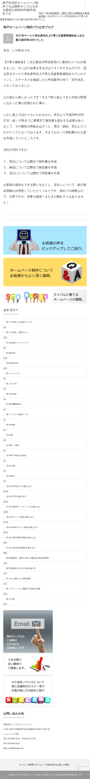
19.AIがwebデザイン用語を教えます (22, 527)
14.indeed (10, 476)
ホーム (22, 765)
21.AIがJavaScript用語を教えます (21, 548)
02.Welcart (10, 353)
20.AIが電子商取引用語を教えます (21, 537)
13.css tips (10, 466)
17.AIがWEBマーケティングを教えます (23, 507)
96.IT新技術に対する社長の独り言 (21, 568)
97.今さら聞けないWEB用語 (18, 578)
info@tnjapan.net (15, 748)
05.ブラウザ (11, 384)
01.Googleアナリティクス (17, 343)
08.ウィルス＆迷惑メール (17, 414)
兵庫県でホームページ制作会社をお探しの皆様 (48, 765)
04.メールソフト (13, 373)
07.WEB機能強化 (13, 404)
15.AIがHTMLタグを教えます (19, 486)
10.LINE (9, 435)
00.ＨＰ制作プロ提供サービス (19, 322)
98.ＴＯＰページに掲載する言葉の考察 (23, 589)
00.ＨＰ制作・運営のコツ (17, 332)
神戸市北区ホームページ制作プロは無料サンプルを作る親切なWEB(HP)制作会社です (49, 775)
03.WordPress (12, 363)
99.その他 (10, 599)
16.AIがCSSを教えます (16, 496)
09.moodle (10, 425)
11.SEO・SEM (12, 445)
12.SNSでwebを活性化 (16, 455)
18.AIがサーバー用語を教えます (20, 517)
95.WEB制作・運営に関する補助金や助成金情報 (27, 558)
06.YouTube (11, 394)
